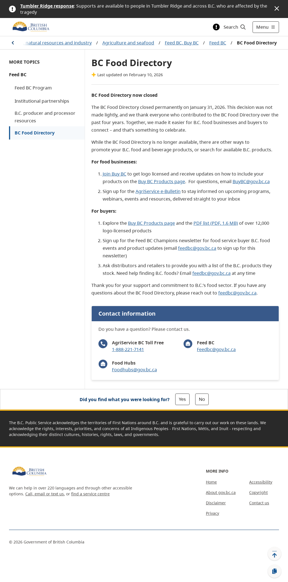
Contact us (259, 502)
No (202, 399)
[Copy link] (274, 571)
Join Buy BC (114, 174)
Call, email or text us (44, 493)
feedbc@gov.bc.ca (197, 248)
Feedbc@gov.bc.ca (216, 349)
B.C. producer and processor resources (45, 117)
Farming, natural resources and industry (49, 43)
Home (211, 482)
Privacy (212, 513)
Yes (182, 399)
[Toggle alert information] (216, 27)
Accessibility (260, 482)
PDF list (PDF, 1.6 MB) (216, 223)
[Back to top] (274, 553)
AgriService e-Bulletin (158, 191)
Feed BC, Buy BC (182, 43)
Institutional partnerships (42, 101)
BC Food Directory (35, 133)
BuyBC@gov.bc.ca (251, 181)
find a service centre (90, 493)
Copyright (258, 492)
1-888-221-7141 (128, 349)
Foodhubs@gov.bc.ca (134, 370)
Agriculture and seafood (128, 43)
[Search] (235, 27)
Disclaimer (216, 502)
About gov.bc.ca (221, 492)
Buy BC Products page (161, 181)
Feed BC (217, 43)
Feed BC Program (33, 88)
